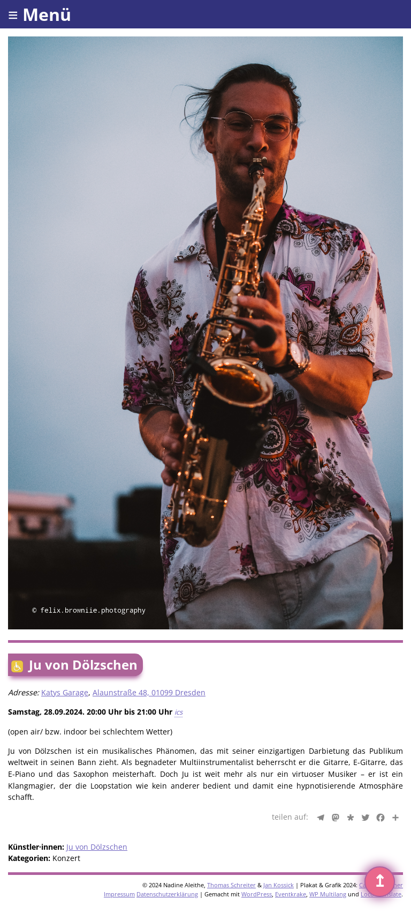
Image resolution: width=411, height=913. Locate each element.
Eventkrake (290, 894)
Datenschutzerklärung (167, 894)
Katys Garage (64, 692)
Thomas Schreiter (231, 885)
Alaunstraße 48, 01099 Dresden (149, 692)
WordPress (256, 894)
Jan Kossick (278, 885)
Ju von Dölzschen (96, 847)
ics (178, 712)
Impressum (119, 894)
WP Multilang (327, 894)
